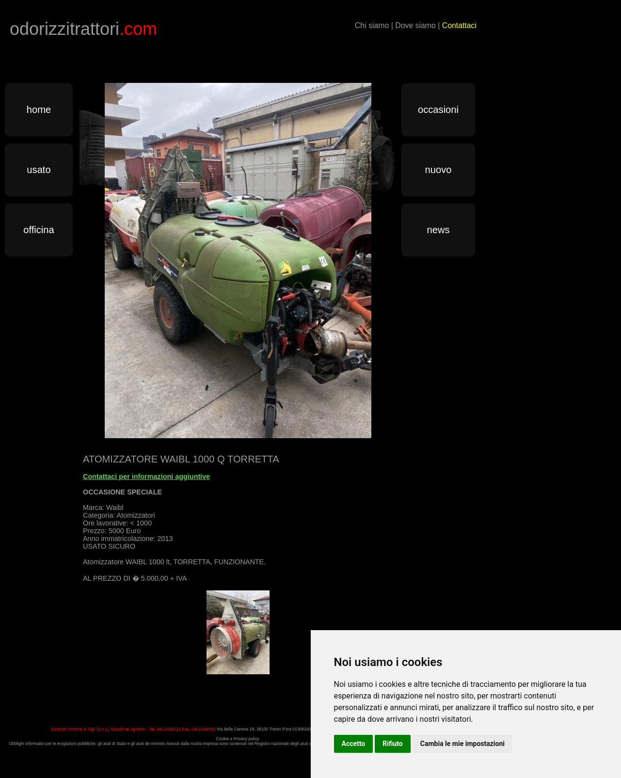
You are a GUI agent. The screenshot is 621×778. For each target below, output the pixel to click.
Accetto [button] (354, 743)
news (438, 229)
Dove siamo (415, 25)
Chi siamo (372, 25)
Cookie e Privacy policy (237, 738)
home (39, 109)
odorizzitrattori (83, 29)
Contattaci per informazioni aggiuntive (146, 476)
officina (38, 229)
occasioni (438, 109)
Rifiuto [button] (392, 743)
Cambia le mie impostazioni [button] (462, 743)
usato (38, 169)
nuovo (438, 169)
